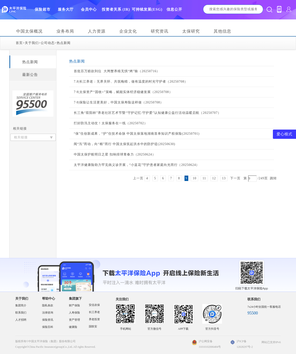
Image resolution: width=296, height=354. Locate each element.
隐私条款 (47, 305)
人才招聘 (20, 319)
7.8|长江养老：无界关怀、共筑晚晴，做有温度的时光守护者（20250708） (131, 81)
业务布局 (65, 31)
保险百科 (47, 327)
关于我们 (32, 43)
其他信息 (222, 31)
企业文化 (128, 31)
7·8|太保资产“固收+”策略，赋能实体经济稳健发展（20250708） (123, 92)
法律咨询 (47, 312)
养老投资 (94, 319)
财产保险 (74, 305)
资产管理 (74, 319)
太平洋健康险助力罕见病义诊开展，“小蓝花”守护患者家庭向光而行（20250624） (136, 165)
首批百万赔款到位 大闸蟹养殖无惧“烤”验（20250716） (117, 71)
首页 (19, 43)
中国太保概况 (29, 31)
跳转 (273, 178)
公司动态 (48, 43)
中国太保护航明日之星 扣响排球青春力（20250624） (115, 154)
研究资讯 (159, 31)
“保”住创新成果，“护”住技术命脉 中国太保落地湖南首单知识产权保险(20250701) (137, 133)
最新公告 (30, 75)
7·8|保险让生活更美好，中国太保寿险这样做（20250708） (118, 102)
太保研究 (191, 31)
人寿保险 (74, 312)
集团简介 (20, 305)
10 (194, 178)
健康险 (73, 327)
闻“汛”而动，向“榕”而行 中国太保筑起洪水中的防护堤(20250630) (124, 144)
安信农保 (94, 305)
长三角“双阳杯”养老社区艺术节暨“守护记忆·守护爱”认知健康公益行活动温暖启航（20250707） (147, 113)
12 (214, 178)
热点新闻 (64, 43)
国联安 (93, 326)
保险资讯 (47, 319)
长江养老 (94, 312)
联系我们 (20, 312)
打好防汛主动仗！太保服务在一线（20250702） (111, 123)
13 (224, 178)
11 (204, 178)
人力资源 (96, 31)
